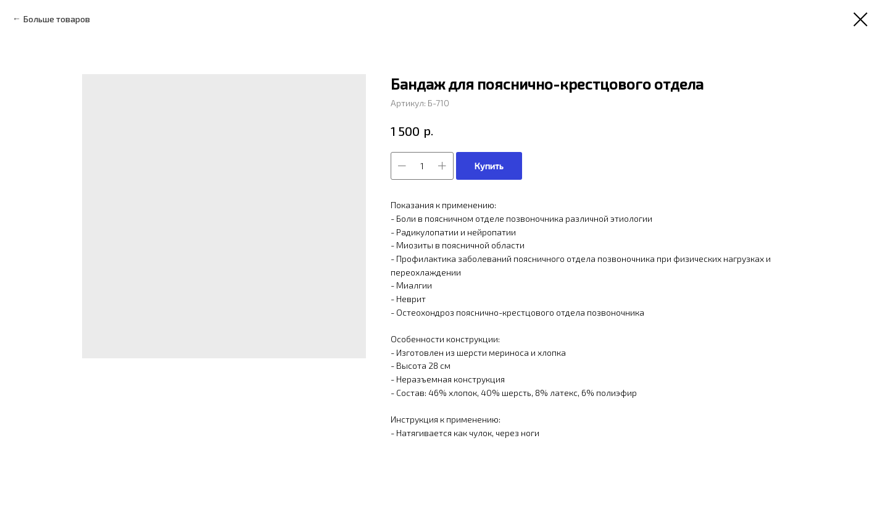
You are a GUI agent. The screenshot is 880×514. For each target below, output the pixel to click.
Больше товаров (56, 19)
